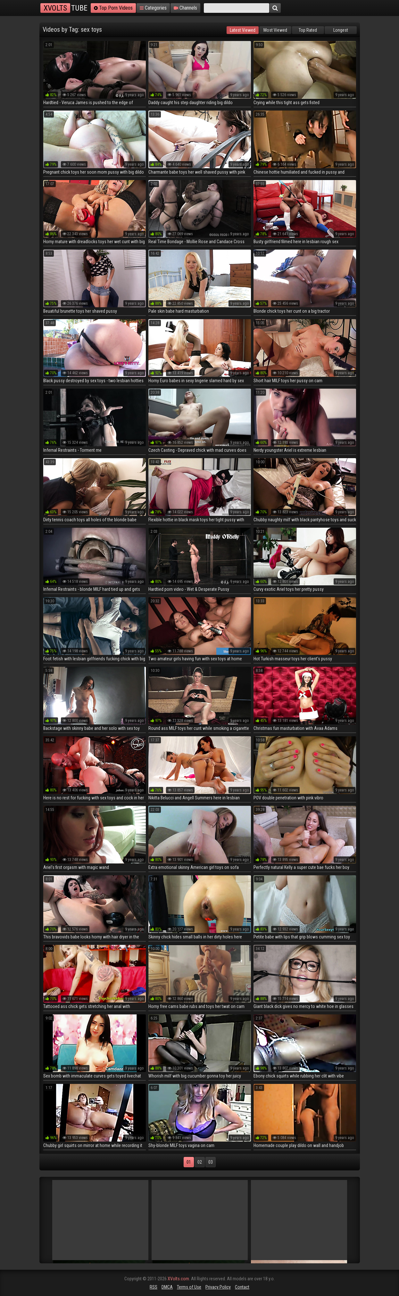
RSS (153, 1287)
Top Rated (308, 30)
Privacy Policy (218, 1287)
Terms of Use (189, 1287)
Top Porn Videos (113, 8)
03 (210, 1162)
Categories (153, 8)
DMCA (167, 1287)
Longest (340, 30)
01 (189, 1162)
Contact (242, 1287)
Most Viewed (275, 30)
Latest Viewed (242, 30)
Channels (185, 8)
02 (199, 1162)
